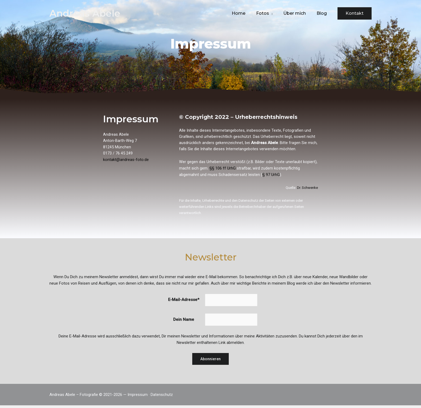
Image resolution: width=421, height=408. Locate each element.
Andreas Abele (84, 13)
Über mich (297, 13)
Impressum (138, 397)
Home (246, 13)
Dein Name (183, 322)
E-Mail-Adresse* (183, 302)
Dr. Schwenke (307, 189)
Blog (323, 13)
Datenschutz (162, 397)
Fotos (268, 13)
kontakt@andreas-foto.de (126, 161)
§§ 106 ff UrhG (222, 169)
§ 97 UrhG (271, 176)
